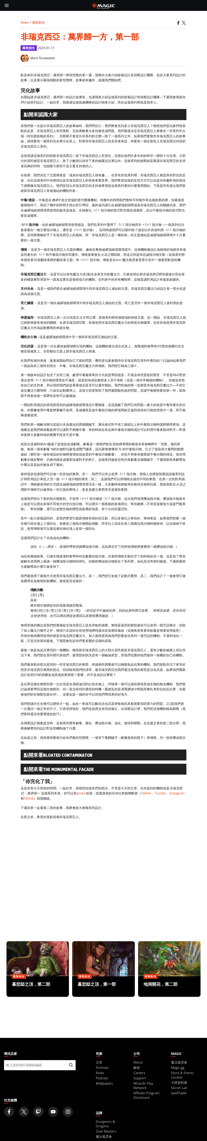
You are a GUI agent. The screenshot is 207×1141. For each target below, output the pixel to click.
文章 (99, 1062)
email (81, 793)
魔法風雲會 (179, 1062)
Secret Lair (179, 1088)
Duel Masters (106, 1131)
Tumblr (160, 793)
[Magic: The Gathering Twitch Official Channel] (38, 1112)
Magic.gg (177, 1067)
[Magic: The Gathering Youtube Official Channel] (53, 1112)
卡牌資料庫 (179, 1082)
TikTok (29, 798)
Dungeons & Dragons (105, 1123)
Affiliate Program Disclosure (146, 1095)
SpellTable (179, 1093)
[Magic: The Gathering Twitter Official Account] (24, 1112)
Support (139, 1078)
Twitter (146, 793)
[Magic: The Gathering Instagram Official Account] (68, 1112)
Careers (139, 1073)
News (25, 22)
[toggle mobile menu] (6, 5)
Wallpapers (104, 1083)
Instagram (177, 793)
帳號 (136, 1067)
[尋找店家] (71, 1065)
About (138, 1062)
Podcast (102, 1078)
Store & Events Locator (182, 1075)
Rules (100, 1073)
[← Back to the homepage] (103, 5)
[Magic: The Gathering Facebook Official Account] (9, 1112)
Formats (102, 1067)
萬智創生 (38, 22)
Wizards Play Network (143, 1085)
